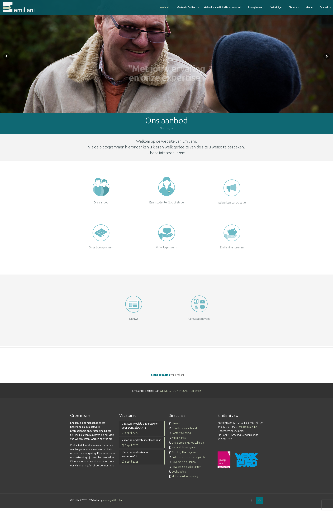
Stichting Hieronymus (184, 452)
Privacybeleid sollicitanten (186, 466)
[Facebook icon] (251, 500)
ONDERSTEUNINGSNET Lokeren (180, 390)
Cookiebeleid (179, 471)
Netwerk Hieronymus (184, 447)
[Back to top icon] (259, 500)
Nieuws (176, 423)
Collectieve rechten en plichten (189, 457)
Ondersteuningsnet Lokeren (188, 442)
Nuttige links (179, 437)
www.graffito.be (112, 500)
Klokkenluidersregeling (185, 476)
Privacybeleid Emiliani (184, 461)
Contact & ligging (181, 432)
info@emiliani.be (247, 426)
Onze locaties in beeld (184, 428)
